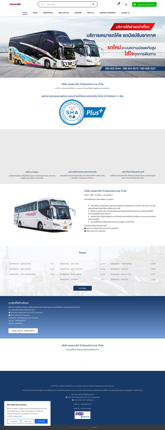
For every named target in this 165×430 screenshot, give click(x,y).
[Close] (49, 402)
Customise (13, 421)
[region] (27, 413)
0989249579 (20, 320)
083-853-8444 (92, 228)
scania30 (18, 323)
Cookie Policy (17, 416)
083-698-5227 (92, 231)
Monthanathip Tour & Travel (27, 318)
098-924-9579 (105, 228)
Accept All (41, 421)
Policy (94, 427)
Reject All (27, 421)
